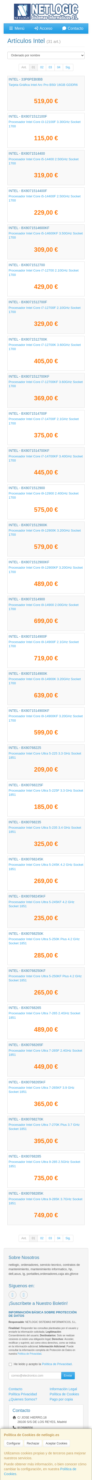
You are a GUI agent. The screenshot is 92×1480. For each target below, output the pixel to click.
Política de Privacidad (29, 1353)
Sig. (68, 67)
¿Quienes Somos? (23, 1399)
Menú (16, 28)
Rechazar (33, 1443)
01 (33, 67)
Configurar (13, 1443)
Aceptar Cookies (56, 1443)
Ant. (23, 67)
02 (41, 67)
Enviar (68, 1375)
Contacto (72, 28)
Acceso (43, 28)
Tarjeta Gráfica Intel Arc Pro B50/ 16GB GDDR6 (43, 85)
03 (50, 67)
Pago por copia (61, 1399)
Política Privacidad (23, 1394)
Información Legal (63, 1389)
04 (58, 67)
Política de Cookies (64, 1394)
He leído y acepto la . (43, 1364)
